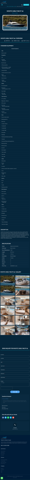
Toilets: (3, 264)
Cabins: (3, 258)
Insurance (4, 407)
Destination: (4, 256)
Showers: (3, 262)
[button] (15, 400)
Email (1, 362)
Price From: (4, 266)
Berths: (3, 260)
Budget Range (3, 377)
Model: (3, 246)
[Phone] (15, 425)
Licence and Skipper (5, 399)
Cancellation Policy (5, 409)
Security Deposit (5, 406)
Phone (15, 428)
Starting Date (3, 370)
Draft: (3, 254)
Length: (3, 252)
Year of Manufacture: (6, 250)
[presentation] (7, 388)
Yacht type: (4, 248)
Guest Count (3, 366)
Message (2, 381)
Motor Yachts (15, 13)
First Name (2, 355)
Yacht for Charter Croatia (6, 440)
